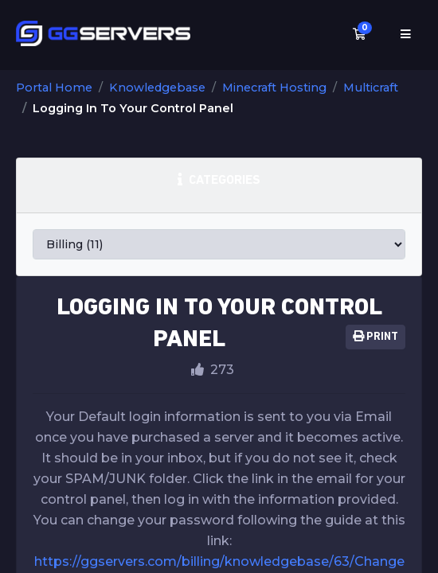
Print (375, 336)
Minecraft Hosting (274, 87)
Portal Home (54, 87)
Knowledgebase (157, 87)
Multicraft (370, 87)
